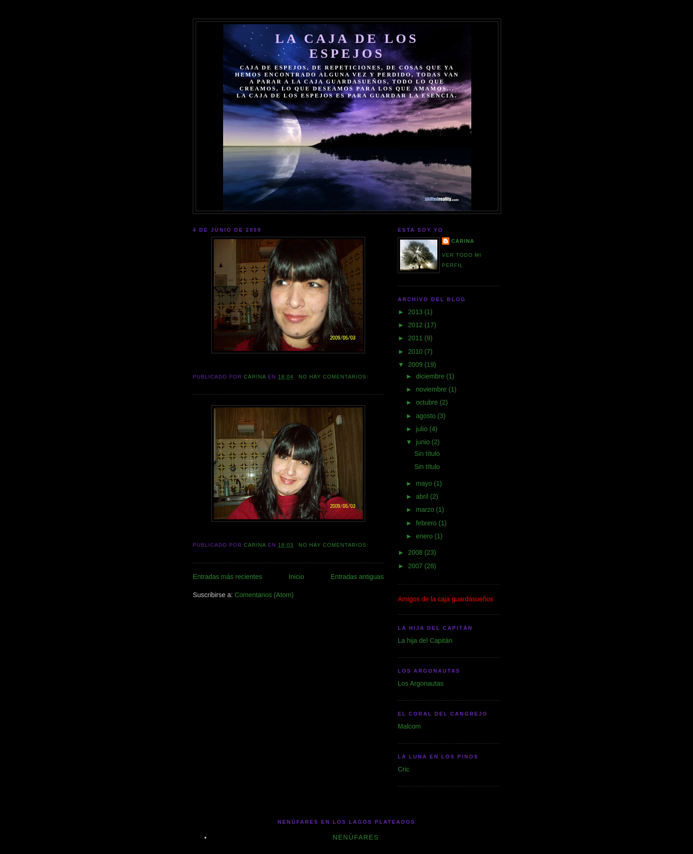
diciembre (431, 376)
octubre (428, 402)
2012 (416, 325)
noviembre (432, 389)
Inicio (296, 576)
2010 (416, 351)
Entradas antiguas (357, 576)
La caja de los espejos (347, 46)
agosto (426, 416)
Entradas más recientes (227, 576)
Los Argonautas (420, 683)
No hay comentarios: (334, 376)
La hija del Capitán (425, 640)
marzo (426, 509)
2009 (416, 364)
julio (422, 429)
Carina (463, 241)
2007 (416, 566)
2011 (416, 338)
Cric (403, 769)
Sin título (427, 453)
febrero (427, 523)
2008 (416, 552)
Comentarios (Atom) (264, 595)
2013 (416, 312)
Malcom (409, 726)
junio (424, 442)
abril (423, 496)
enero (425, 536)
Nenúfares (356, 837)
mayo (425, 483)
